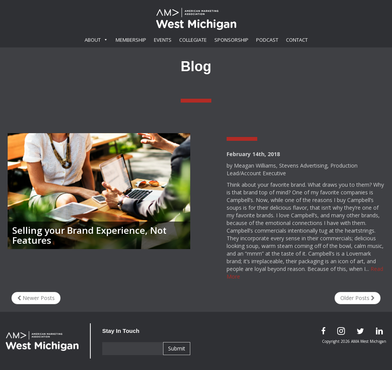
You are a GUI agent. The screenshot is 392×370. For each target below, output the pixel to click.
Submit (176, 348)
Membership (131, 39)
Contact (297, 39)
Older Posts (357, 298)
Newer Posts (36, 298)
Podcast (267, 39)
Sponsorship (231, 39)
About (96, 39)
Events (163, 39)
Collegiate (193, 39)
